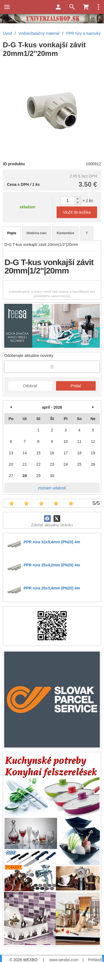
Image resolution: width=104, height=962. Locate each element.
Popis (11, 233)
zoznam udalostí (52, 488)
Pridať (76, 386)
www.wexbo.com (63, 960)
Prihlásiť (95, 960)
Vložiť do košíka (76, 212)
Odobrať (30, 386)
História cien (37, 233)
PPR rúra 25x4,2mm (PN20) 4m (52, 565)
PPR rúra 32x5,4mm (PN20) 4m (52, 542)
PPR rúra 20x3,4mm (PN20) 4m (52, 588)
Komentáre (65, 233)
